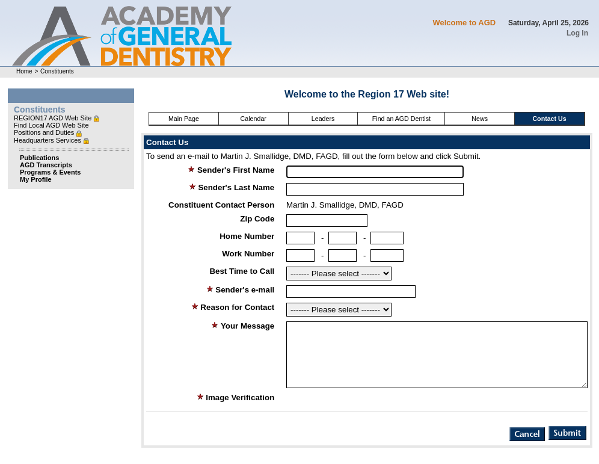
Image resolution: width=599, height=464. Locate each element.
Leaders (323, 118)
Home (24, 71)
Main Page (183, 118)
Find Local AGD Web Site (51, 125)
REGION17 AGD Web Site (53, 118)
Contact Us (549, 118)
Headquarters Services (48, 140)
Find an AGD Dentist (401, 118)
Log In (577, 33)
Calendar (253, 118)
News (480, 118)
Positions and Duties (45, 132)
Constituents (57, 71)
